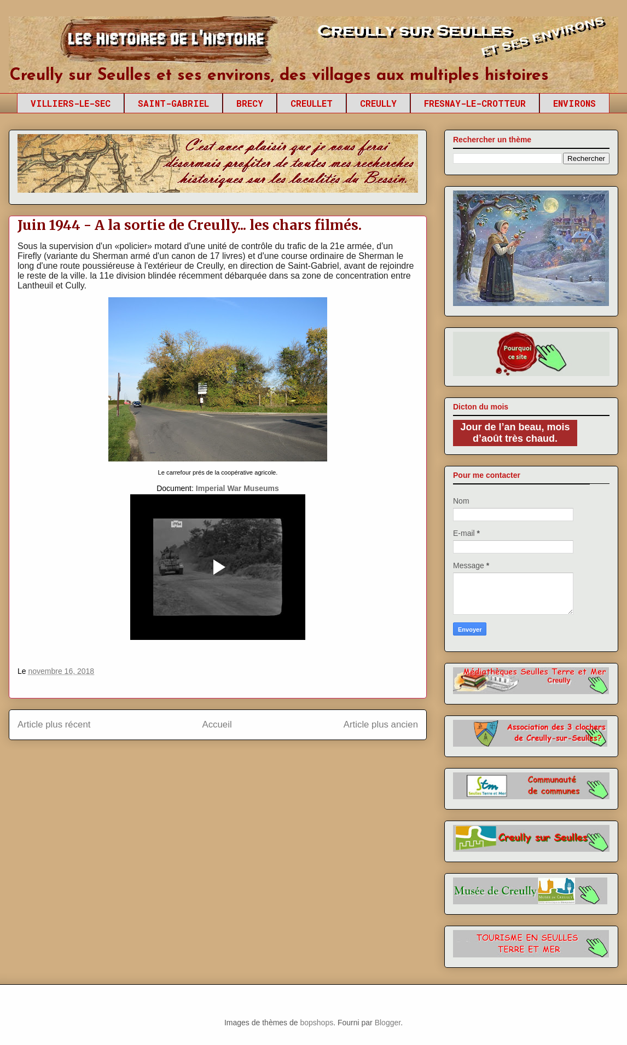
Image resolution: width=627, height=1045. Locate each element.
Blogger (387, 1022)
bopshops (316, 1022)
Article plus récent (54, 724)
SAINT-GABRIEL (173, 103)
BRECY (249, 103)
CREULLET (312, 103)
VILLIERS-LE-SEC (71, 103)
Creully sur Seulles (112, 43)
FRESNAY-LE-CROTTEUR (475, 103)
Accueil (217, 724)
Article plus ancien (381, 724)
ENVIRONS (574, 103)
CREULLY (378, 103)
